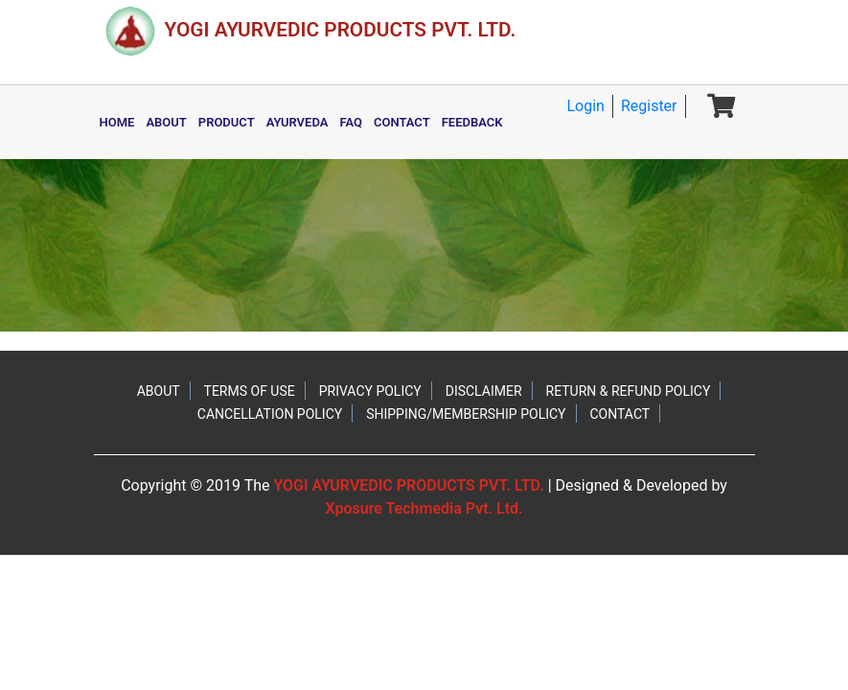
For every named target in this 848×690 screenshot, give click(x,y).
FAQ (350, 122)
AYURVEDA (297, 122)
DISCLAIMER (484, 391)
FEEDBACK (472, 122)
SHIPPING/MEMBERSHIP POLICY (465, 414)
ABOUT (166, 122)
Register (649, 106)
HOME (117, 122)
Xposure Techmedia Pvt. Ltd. (423, 508)
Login (585, 106)
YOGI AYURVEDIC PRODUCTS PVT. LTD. (408, 485)
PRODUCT (226, 122)
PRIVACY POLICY (370, 391)
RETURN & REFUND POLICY (628, 391)
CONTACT (402, 122)
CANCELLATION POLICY (269, 414)
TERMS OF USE (249, 391)
